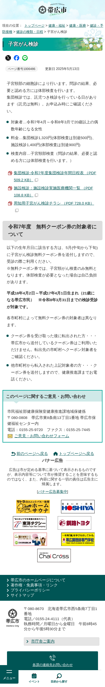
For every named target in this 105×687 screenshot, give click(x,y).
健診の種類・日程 (29, 32)
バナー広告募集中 (52, 491)
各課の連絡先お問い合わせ (52, 665)
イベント (34, 681)
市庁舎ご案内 (43, 641)
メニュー (9, 678)
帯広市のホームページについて (38, 580)
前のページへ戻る (32, 454)
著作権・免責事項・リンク (34, 585)
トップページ (34, 26)
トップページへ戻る (76, 454)
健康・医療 (77, 26)
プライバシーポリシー (30, 590)
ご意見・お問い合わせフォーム (41, 436)
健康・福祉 (56, 26)
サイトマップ (22, 595)
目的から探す (59, 681)
